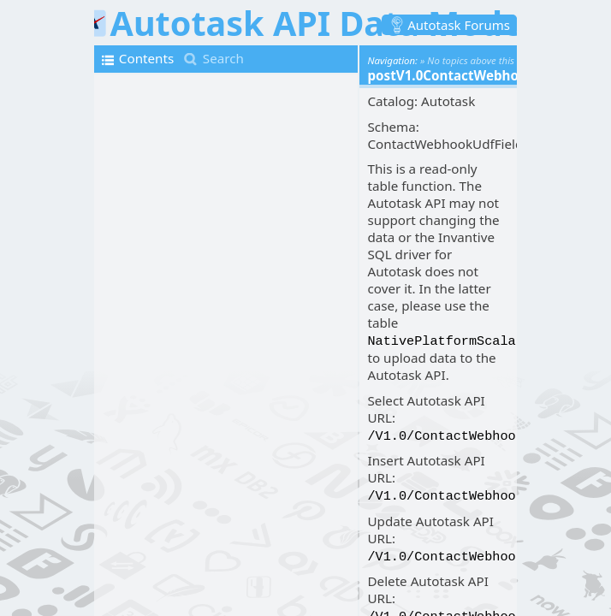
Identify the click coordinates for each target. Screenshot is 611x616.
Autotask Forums (458, 24)
